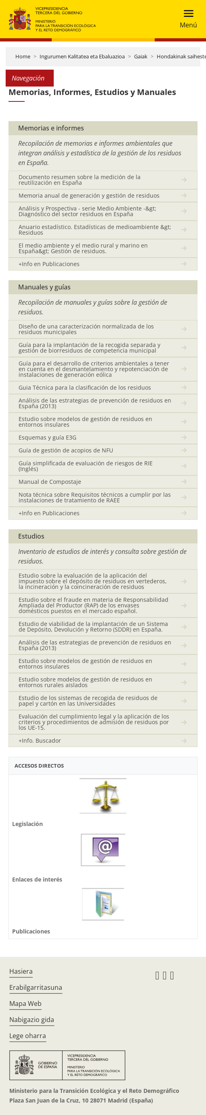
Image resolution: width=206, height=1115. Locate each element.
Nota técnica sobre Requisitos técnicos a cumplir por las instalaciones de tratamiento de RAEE (95, 497)
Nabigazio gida (31, 1019)
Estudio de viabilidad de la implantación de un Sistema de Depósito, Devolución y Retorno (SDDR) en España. (93, 626)
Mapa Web (25, 1003)
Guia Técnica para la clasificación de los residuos (85, 387)
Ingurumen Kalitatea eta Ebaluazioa (82, 56)
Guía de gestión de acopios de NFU (66, 450)
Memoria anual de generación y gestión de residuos (89, 195)
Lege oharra (27, 1035)
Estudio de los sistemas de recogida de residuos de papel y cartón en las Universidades (88, 700)
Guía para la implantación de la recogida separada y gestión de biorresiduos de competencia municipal (89, 347)
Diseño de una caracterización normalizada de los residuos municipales (86, 329)
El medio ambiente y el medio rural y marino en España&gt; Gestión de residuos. (83, 248)
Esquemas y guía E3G (47, 437)
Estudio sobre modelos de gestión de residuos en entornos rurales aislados (85, 682)
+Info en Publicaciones (49, 264)
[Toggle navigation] (186, 19)
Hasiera (21, 971)
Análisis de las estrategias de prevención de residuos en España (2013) (95, 403)
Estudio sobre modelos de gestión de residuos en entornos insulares (85, 421)
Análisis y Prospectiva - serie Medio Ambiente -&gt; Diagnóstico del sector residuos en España (87, 211)
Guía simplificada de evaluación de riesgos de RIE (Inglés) (86, 466)
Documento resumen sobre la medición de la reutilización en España (80, 179)
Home (22, 56)
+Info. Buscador (40, 740)
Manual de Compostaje (50, 481)
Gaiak (140, 56)
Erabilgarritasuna (35, 987)
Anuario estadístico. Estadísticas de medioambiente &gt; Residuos (95, 229)
